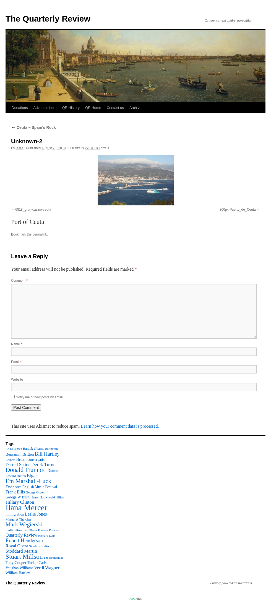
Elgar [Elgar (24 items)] (32, 475)
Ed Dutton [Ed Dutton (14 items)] (50, 470)
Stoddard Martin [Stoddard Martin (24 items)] (21, 551)
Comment (19, 281)
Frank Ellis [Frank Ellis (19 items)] (15, 492)
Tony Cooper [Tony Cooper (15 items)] (16, 562)
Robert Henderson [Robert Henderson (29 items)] (24, 540)
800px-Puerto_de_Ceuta (238, 209)
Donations (20, 108)
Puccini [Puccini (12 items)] (54, 530)
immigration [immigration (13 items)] (15, 514)
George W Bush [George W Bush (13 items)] (18, 497)
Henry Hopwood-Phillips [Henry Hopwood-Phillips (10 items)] (47, 497)
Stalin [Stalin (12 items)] (45, 546)
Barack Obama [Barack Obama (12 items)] (33, 448)
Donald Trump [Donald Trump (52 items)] (23, 469)
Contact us (115, 108)
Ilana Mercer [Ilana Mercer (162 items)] (26, 507)
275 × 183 (92, 148)
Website (17, 379)
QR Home (93, 108)
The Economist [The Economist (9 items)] (53, 557)
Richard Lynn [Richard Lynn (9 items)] (46, 535)
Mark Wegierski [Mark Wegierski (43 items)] (24, 524)
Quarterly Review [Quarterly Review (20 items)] (21, 535)
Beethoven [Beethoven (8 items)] (51, 448)
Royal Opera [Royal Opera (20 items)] (17, 545)
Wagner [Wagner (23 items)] (52, 567)
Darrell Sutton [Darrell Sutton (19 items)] (18, 464)
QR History (71, 108)
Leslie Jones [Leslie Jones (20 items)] (36, 514)
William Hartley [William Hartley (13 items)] (18, 573)
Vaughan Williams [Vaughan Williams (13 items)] (19, 568)
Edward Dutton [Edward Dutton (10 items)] (16, 476)
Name (16, 344)
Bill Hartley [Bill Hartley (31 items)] (47, 454)
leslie (19, 148)
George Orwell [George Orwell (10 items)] (35, 492)
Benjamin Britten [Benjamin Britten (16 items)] (20, 454)
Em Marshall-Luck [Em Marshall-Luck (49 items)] (28, 481)
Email (16, 362)
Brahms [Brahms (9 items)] (10, 459)
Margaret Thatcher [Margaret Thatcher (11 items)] (18, 519)
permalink (39, 234)
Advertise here (45, 108)
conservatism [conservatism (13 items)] (38, 460)
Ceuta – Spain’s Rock (33, 127)
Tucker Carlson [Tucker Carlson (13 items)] (38, 563)
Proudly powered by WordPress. (231, 583)
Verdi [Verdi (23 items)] (39, 567)
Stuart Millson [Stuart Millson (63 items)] (24, 556)
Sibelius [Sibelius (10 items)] (34, 546)
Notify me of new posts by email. (40, 397)
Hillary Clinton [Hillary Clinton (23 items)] (20, 502)
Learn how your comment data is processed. (120, 426)
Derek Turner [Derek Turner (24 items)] (44, 464)
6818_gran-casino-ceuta (33, 209)
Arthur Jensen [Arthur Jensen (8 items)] (14, 448)
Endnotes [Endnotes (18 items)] (14, 486)
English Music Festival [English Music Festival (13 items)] (39, 487)
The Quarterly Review (48, 18)
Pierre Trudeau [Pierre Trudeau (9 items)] (38, 530)
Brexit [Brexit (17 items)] (21, 459)
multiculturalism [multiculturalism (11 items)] (17, 530)
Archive (135, 108)
